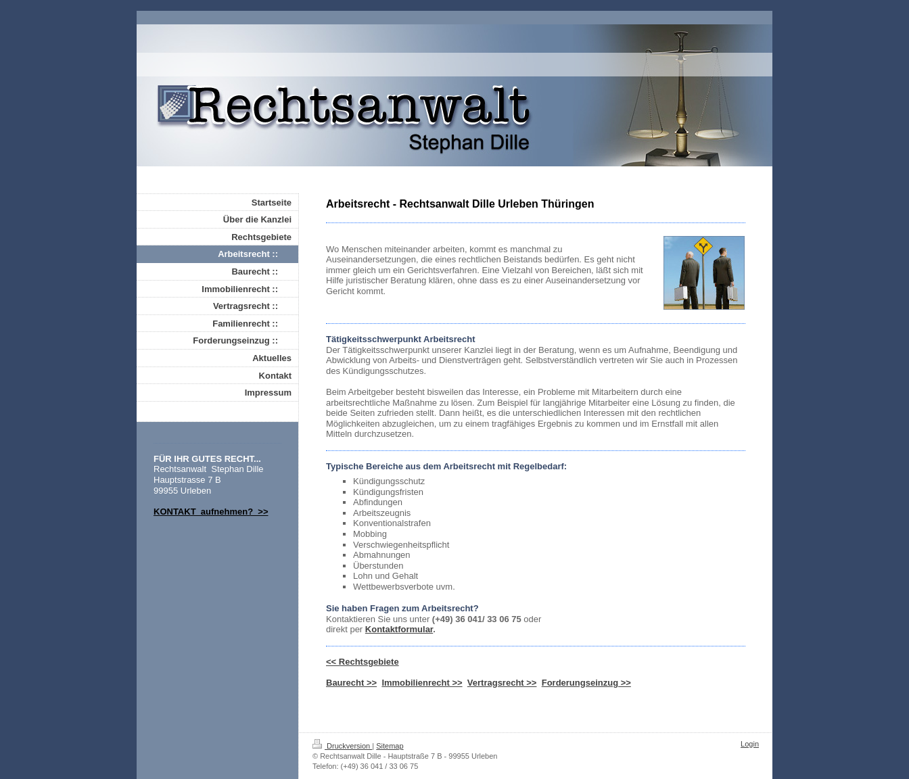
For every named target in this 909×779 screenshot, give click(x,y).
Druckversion (342, 746)
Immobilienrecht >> (421, 683)
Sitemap (389, 746)
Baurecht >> (351, 683)
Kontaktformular (399, 629)
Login (750, 744)
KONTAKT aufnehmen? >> (211, 511)
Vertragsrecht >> (502, 683)
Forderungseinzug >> (586, 683)
